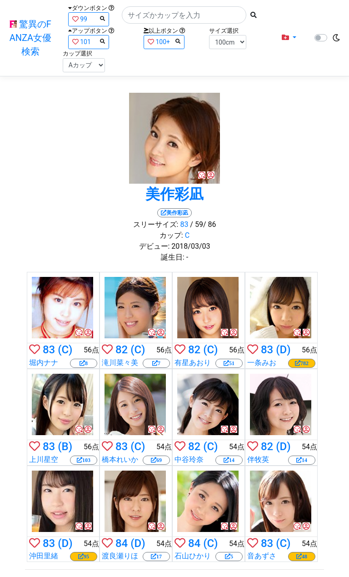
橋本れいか (120, 459)
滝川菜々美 (120, 362)
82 (121, 349)
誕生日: (172, 257)
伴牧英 (258, 459)
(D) (283, 349)
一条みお (261, 362)
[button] (289, 38)
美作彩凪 (174, 194)
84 (121, 543)
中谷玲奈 (189, 459)
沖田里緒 (43, 556)
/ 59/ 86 (203, 224)
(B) (65, 446)
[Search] (184, 15)
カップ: (171, 235)
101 (88, 41)
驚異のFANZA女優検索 (30, 38)
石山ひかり (192, 556)
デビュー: (154, 246)
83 (184, 224)
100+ (164, 41)
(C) (65, 349)
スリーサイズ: (156, 224)
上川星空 (43, 459)
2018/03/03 (190, 246)
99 (88, 19)
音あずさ (261, 556)
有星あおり (192, 362)
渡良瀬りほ (120, 556)
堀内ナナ (43, 362)
